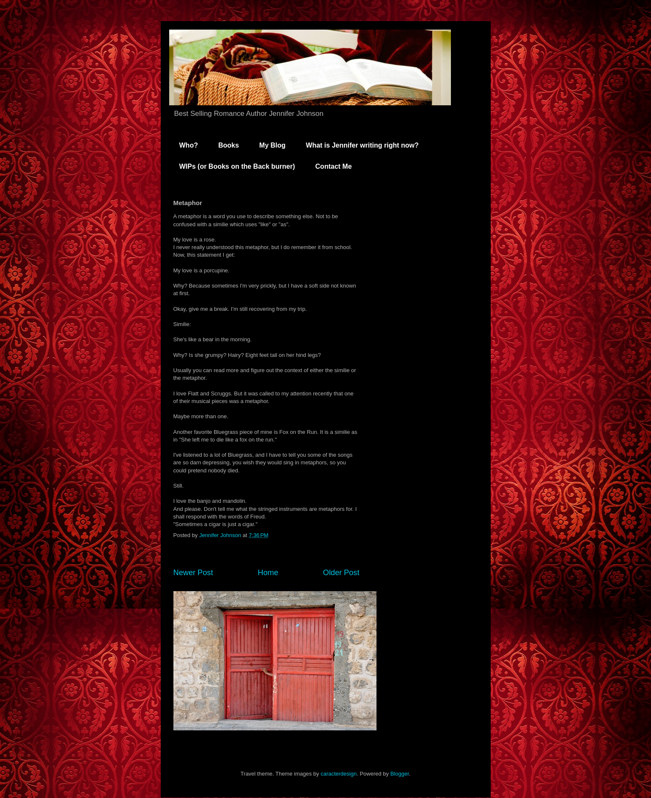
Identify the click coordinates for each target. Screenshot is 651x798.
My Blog (272, 145)
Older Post (341, 572)
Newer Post (193, 572)
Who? (188, 145)
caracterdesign (339, 774)
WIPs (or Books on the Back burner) (237, 166)
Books (228, 145)
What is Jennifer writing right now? (362, 145)
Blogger (399, 774)
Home (268, 572)
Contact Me (333, 166)
